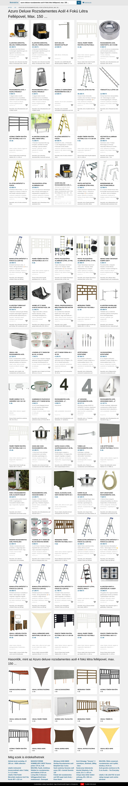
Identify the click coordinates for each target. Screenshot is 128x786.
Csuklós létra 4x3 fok (86, 89)
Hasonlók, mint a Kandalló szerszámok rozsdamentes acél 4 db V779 (64, 110)
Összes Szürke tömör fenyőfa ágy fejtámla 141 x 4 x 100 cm (17, 156)
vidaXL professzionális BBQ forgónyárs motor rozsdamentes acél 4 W (64, 307)
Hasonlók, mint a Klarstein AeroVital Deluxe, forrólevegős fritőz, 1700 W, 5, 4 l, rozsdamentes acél (18, 63)
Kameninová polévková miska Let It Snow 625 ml (41, 400)
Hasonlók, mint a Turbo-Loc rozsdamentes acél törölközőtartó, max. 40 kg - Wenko (86, 466)
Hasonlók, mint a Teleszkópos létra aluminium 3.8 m (40, 203)
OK (82, 784)
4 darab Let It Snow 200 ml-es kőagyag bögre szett (41, 542)
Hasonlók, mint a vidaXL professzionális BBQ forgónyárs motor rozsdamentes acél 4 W (63, 326)
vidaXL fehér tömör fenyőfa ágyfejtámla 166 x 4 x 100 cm (86, 45)
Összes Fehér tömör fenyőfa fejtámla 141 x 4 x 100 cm (87, 156)
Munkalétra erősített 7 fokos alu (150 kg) (109, 541)
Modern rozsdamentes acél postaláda (18, 541)
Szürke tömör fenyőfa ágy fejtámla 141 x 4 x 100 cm (18, 138)
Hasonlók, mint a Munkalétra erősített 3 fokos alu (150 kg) (85, 559)
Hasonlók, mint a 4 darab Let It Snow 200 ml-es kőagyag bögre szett (41, 559)
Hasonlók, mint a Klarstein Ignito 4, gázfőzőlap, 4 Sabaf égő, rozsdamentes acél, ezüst (109, 607)
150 (15, 7)
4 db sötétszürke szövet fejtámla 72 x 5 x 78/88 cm (109, 448)
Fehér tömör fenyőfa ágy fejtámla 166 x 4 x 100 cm (17, 448)
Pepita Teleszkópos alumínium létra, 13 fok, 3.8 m (87, 260)
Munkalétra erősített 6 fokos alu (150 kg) (41, 587)
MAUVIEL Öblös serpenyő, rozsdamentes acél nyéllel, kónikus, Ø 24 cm (108, 763)
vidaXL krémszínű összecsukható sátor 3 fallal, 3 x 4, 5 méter (18, 770)
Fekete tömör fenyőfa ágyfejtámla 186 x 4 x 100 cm (108, 635)
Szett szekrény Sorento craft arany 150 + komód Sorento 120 (64, 770)
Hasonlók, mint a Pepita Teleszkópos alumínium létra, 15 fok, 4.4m (64, 278)
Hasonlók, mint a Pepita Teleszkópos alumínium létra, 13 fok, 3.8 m (87, 278)
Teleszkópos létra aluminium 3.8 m (39, 184)
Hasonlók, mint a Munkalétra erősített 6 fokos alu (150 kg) (39, 606)
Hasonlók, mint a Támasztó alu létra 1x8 (109, 109)
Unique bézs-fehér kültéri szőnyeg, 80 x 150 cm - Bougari (85, 777)
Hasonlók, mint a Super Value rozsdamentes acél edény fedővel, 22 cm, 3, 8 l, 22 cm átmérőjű (87, 513)
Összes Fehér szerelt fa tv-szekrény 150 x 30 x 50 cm (18, 419)
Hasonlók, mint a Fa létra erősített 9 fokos (63, 156)
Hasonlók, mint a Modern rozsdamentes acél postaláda (16, 559)
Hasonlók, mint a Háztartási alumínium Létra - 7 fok (107, 156)
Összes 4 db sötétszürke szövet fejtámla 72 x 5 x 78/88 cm (108, 465)
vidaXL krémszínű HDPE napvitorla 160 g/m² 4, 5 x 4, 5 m (41, 635)
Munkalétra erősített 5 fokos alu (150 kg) (64, 587)
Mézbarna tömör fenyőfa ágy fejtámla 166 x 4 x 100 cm (86, 307)
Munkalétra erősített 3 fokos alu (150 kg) (87, 541)
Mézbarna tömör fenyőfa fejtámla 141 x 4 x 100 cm (63, 542)
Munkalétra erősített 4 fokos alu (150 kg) (18, 259)
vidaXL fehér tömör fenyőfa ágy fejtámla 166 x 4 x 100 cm (86, 635)
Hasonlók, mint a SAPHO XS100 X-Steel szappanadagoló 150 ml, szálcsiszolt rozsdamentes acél (63, 466)
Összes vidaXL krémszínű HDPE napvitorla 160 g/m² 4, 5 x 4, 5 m (40, 653)
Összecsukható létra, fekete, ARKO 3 (86, 587)
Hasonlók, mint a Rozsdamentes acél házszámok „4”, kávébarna (64, 419)
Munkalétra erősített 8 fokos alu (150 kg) (18, 587)
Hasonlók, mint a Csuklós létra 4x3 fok (86, 109)
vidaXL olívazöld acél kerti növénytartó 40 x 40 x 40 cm (63, 495)
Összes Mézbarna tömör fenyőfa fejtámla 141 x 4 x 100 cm (63, 559)
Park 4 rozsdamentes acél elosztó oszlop (17, 494)
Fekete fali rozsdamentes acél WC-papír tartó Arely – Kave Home (63, 777)
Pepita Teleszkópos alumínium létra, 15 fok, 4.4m (64, 260)
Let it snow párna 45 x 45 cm (63, 353)
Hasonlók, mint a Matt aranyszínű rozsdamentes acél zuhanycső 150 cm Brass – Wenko (108, 513)
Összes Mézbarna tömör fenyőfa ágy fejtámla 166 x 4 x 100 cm (87, 325)
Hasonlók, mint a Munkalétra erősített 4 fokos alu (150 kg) (16, 278)
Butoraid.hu (14, 2)
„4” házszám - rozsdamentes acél (85, 400)
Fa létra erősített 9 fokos (62, 137)
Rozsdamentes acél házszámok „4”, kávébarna (62, 401)
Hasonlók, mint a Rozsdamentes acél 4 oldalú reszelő (18, 109)
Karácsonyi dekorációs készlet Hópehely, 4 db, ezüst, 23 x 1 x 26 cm (84, 770)
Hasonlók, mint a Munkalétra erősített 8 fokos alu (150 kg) (16, 606)
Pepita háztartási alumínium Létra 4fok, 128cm (86, 185)
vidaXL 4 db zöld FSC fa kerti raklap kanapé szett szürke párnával (109, 777)
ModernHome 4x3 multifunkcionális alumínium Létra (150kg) (109, 185)
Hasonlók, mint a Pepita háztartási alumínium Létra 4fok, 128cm (86, 203)
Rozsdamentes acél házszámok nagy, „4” (108, 400)
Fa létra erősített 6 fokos (17, 184)
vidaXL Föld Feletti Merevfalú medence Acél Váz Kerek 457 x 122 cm (18, 777)
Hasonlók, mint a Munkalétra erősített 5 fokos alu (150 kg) (62, 606)
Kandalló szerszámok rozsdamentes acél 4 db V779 (63, 91)
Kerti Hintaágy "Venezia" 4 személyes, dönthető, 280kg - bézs (86, 763)
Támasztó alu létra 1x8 (109, 89)
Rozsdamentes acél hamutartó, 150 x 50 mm (108, 44)
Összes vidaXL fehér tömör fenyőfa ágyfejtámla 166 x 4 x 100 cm (86, 62)
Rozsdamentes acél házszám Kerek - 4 (39, 494)
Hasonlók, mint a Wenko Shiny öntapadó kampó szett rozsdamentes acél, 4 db (109, 279)
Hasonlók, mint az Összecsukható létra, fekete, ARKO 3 (86, 606)
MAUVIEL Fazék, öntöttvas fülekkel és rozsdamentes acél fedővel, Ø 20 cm (40, 770)
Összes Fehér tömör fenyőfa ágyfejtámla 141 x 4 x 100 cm (39, 278)
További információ (90, 784)
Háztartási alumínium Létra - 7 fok (108, 137)
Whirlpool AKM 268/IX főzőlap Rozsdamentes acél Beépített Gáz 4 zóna (63, 763)
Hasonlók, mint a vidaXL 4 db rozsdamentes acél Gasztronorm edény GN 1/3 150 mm (17, 373)
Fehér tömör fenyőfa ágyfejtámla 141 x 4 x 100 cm (40, 260)
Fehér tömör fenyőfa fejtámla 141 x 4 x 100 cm (87, 137)
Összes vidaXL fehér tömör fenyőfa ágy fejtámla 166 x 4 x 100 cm (86, 653)
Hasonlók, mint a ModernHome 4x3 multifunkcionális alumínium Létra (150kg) (109, 204)
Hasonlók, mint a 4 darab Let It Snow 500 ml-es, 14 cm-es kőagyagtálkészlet (41, 373)
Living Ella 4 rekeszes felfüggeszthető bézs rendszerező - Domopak (39, 777)
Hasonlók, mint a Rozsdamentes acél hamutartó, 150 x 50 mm (109, 62)
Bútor (10, 7)
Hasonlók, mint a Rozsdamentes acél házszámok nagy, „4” (109, 419)
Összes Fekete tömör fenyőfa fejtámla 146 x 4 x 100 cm (62, 653)
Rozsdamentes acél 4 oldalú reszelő (17, 90)
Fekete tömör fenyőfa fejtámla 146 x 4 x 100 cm (64, 634)
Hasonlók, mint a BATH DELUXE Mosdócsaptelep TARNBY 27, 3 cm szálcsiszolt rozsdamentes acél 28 (63, 63)
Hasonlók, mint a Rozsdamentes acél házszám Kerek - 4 (41, 512)
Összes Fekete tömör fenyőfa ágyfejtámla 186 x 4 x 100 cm (107, 653)
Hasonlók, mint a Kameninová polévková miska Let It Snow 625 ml (41, 419)
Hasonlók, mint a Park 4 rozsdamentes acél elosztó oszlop (17, 512)
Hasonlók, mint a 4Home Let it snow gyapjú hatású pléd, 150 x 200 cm (41, 325)
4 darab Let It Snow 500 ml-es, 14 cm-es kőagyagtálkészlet (41, 354)
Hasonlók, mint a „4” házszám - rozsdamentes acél (85, 419)
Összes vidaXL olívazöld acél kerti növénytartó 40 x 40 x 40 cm (63, 512)
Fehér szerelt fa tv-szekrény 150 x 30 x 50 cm (17, 401)
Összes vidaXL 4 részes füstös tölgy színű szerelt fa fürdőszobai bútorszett (18, 654)
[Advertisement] (64, 220)
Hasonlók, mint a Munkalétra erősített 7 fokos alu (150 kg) (107, 559)
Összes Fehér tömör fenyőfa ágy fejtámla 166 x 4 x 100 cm (17, 465)
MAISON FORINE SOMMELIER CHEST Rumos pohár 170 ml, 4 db (41, 763)
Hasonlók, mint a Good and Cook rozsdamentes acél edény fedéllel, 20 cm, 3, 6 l (41, 466)
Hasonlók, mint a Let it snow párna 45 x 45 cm (63, 372)
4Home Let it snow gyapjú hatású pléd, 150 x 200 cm (41, 307)
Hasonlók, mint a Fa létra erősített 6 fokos (18, 203)
